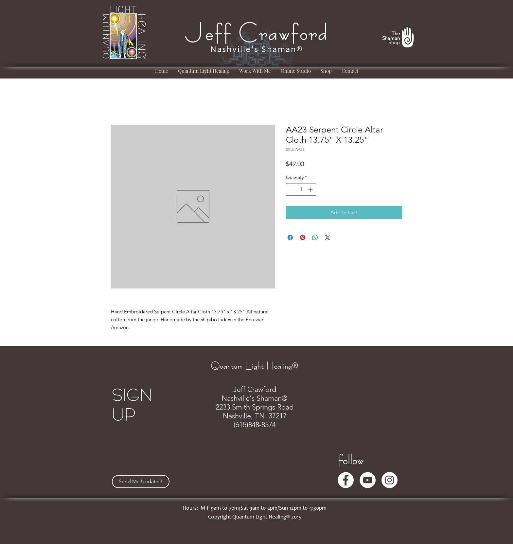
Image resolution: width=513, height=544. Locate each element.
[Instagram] (389, 480)
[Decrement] (291, 189)
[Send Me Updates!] (140, 481)
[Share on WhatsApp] (315, 237)
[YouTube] (368, 480)
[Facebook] (346, 480)
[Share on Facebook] (290, 237)
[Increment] (311, 189)
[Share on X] (327, 237)
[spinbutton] (301, 189)
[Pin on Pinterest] (303, 237)
